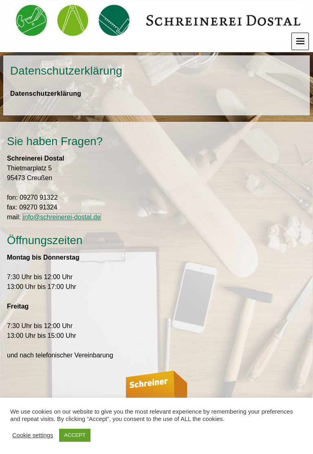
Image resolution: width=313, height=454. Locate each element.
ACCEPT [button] (75, 435)
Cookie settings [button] (32, 435)
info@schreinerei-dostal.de (62, 217)
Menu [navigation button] (300, 41)
